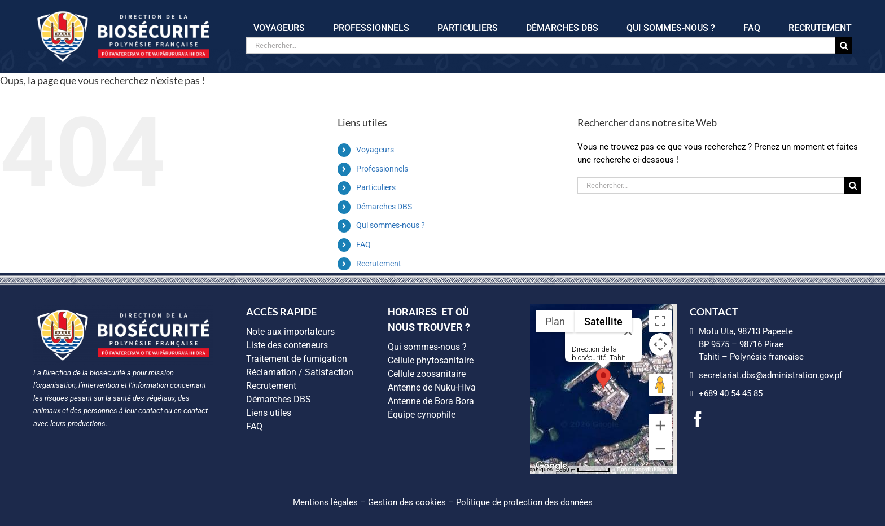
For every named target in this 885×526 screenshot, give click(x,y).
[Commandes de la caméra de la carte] (660, 344)
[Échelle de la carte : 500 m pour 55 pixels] (585, 470)
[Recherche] (843, 45)
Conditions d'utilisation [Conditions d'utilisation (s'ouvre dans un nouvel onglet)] (645, 469)
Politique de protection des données (524, 502)
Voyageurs (375, 149)
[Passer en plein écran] (660, 321)
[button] (603, 378)
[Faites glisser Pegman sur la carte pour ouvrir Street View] (660, 385)
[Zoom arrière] (660, 448)
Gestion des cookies (407, 502)
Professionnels (382, 168)
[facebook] (698, 419)
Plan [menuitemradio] (555, 321)
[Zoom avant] (660, 425)
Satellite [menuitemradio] (603, 321)
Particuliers (376, 187)
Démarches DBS (384, 206)
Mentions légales (325, 502)
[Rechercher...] (540, 45)
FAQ (363, 244)
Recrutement (378, 263)
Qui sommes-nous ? (390, 225)
